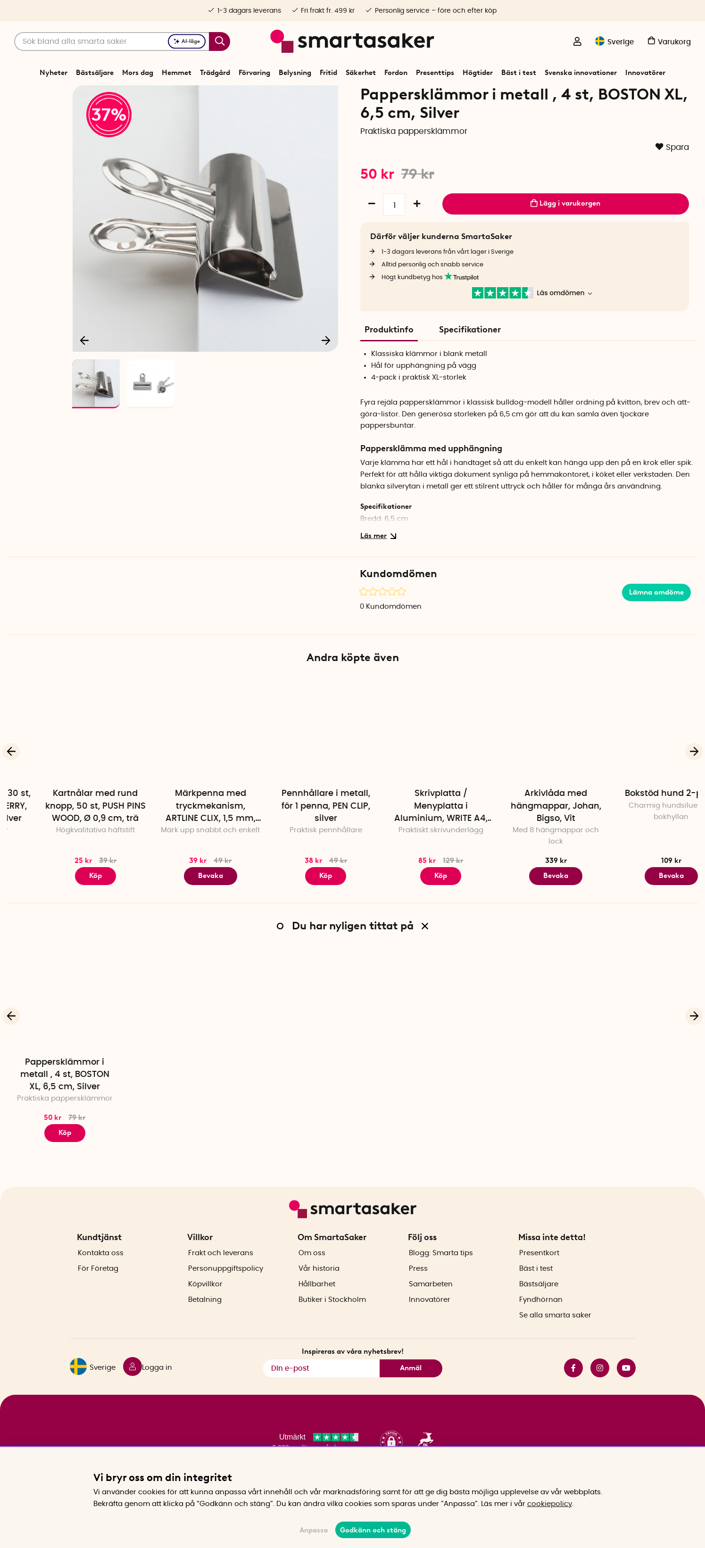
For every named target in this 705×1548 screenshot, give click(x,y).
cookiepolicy (549, 1503)
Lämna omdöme (656, 625)
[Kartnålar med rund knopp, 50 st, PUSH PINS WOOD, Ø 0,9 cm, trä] (179, 762)
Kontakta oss (101, 1269)
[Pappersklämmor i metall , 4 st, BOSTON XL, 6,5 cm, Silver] (64, 1031)
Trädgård (215, 72)
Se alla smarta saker (555, 1331)
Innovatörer (645, 72)
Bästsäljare (95, 72)
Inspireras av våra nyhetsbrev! (353, 1368)
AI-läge (187, 41)
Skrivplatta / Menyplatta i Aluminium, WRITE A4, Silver (525, 839)
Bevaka (294, 908)
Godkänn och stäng (373, 1530)
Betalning (205, 1315)
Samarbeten (431, 1300)
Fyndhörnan (541, 1315)
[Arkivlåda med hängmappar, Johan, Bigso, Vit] (640, 762)
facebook (573, 1384)
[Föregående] (84, 371)
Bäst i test (518, 72)
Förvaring (254, 72)
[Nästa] (326, 371)
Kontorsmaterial (300, 96)
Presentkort (539, 1269)
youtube (626, 1384)
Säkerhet (361, 72)
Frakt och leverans (220, 1269)
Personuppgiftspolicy (225, 1284)
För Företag (98, 1284)
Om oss (312, 1269)
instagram (599, 1384)
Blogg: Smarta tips (441, 1269)
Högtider (478, 72)
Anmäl (411, 1384)
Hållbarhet (317, 1300)
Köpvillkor (205, 1300)
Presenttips (435, 72)
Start (229, 96)
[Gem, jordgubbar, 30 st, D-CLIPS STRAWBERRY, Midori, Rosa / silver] (64, 762)
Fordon (395, 72)
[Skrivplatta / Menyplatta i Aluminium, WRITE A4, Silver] (525, 762)
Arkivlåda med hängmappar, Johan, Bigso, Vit (640, 838)
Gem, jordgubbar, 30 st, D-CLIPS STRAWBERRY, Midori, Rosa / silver (65, 838)
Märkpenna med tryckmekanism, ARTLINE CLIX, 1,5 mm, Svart (295, 839)
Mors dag (137, 72)
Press (418, 1284)
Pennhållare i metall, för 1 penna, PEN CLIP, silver (410, 838)
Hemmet (176, 72)
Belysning (295, 72)
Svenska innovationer (581, 72)
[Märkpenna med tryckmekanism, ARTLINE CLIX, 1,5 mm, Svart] (294, 762)
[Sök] (122, 41)
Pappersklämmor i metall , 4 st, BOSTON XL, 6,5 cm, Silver (64, 1107)
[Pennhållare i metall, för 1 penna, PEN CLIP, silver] (409, 762)
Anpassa (313, 1530)
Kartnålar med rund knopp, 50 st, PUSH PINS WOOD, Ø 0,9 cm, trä (180, 838)
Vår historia (319, 1284)
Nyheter (53, 72)
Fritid (328, 72)
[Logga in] (577, 42)
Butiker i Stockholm (332, 1315)
